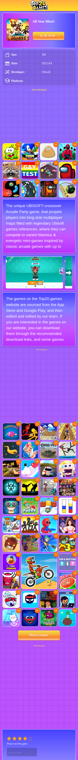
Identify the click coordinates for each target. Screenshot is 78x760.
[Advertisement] (39, 375)
